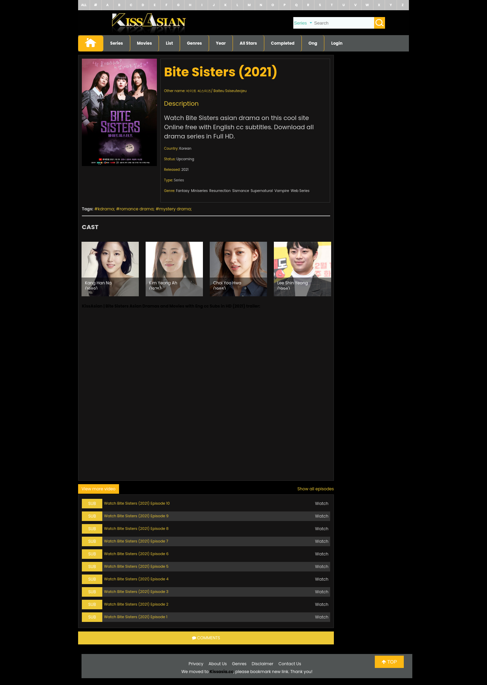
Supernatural (262, 190)
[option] (110, 269)
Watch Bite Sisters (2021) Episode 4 (136, 579)
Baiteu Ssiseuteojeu (230, 90)
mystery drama (175, 209)
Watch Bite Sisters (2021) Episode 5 (136, 566)
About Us (218, 664)
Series (116, 43)
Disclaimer (262, 664)
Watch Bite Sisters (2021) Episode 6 (136, 553)
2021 (185, 169)
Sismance (240, 190)
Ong (313, 43)
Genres (194, 43)
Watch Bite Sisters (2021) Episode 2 (136, 604)
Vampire (282, 190)
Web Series (300, 190)
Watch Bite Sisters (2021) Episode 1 (135, 617)
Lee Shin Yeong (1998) (292, 284)
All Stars (248, 43)
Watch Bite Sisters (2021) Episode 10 (137, 503)
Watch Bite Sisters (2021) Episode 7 (136, 541)
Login (336, 43)
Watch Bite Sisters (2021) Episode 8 (136, 528)
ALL (84, 5)
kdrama (106, 209)
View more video (99, 489)
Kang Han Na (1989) (98, 284)
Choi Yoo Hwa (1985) (227, 284)
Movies (144, 43)
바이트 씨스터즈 (198, 90)
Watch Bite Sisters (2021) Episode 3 (136, 591)
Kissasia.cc (222, 671)
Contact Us (290, 664)
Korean (185, 148)
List (169, 43)
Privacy (196, 664)
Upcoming (185, 159)
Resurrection (220, 190)
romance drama (136, 209)
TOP (389, 662)
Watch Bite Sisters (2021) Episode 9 (136, 516)
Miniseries (199, 190)
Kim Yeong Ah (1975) (163, 284)
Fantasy (182, 190)
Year (221, 43)
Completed (283, 43)
